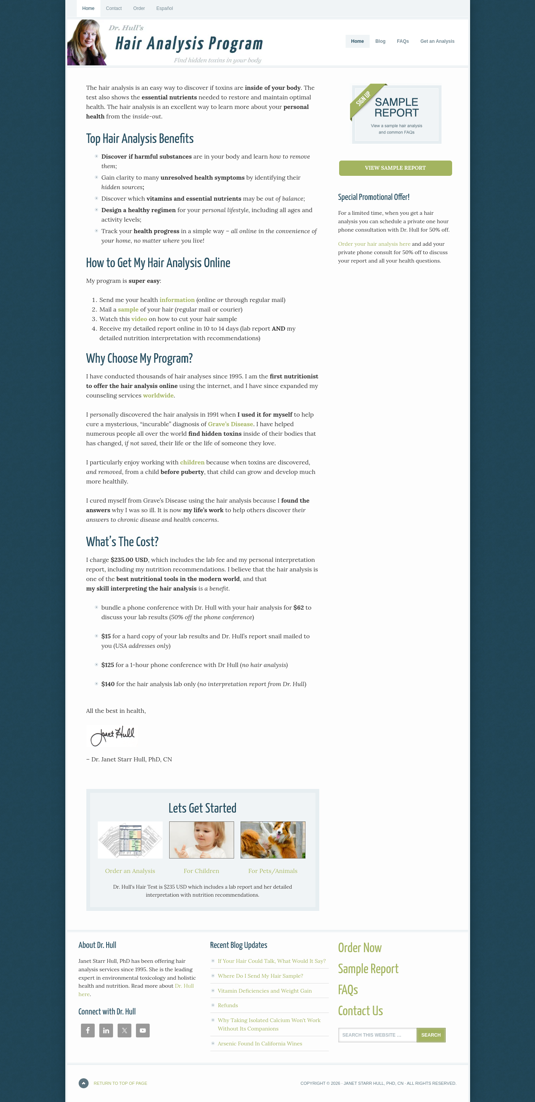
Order (139, 8)
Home (88, 8)
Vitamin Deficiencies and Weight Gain (265, 990)
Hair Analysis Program (124, 42)
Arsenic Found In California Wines (260, 1043)
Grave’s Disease (230, 424)
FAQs (348, 990)
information (177, 299)
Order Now (360, 948)
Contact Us (360, 1011)
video (139, 319)
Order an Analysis (130, 871)
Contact (114, 8)
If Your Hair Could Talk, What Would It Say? (272, 961)
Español (165, 8)
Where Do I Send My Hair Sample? (261, 975)
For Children (201, 871)
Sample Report (368, 969)
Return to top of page (120, 1083)
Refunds (228, 1005)
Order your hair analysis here (374, 243)
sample (128, 309)
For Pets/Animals (272, 871)
